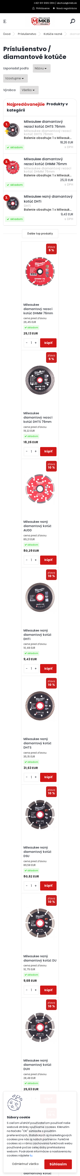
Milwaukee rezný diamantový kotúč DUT (19, 743)
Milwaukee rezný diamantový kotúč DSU (56, 526)
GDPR (12, 966)
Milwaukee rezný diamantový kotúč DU (19, 634)
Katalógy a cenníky (23, 939)
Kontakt (14, 977)
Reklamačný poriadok (25, 955)
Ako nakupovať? (20, 944)
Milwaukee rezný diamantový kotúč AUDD (19, 417)
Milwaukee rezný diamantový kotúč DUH (56, 634)
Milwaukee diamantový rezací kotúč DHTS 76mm (56, 309)
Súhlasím (58, 1164)
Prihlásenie (42, 8)
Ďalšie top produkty (40, 233)
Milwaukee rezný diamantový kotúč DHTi (56, 417)
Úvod (6, 34)
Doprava (15, 961)
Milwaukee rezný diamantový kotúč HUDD (56, 743)
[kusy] (13, 343)
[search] (72, 21)
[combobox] (42, 68)
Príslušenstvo (27, 34)
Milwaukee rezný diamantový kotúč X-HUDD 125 (38, 851)
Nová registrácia (67, 8)
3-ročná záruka (20, 933)
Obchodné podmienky (25, 950)
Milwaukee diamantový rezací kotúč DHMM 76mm (20, 309)
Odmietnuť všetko (25, 1164)
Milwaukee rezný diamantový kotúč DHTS (19, 526)
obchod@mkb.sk (18, 1030)
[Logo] (40, 21)
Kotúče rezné (53, 34)
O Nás (13, 972)
